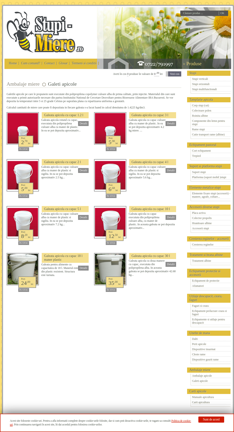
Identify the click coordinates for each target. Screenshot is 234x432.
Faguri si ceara (200, 305)
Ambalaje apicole (202, 375)
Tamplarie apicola (201, 99)
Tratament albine (201, 260)
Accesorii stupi (200, 228)
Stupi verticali (200, 78)
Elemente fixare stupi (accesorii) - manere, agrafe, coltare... (211, 195)
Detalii (83, 123)
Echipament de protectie (205, 280)
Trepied (196, 155)
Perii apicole (199, 344)
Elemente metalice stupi (205, 187)
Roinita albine (200, 115)
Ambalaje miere (200, 370)
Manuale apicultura (203, 397)
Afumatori (198, 285)
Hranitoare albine (202, 223)
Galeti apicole (200, 380)
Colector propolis (202, 218)
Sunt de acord (211, 419)
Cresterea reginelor (203, 244)
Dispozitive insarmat (203, 349)
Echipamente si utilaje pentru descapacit (208, 321)
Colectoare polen (201, 110)
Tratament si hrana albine (206, 255)
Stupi (192, 73)
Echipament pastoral (202, 145)
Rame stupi (198, 129)
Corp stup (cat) (200, 105)
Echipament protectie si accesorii (204, 273)
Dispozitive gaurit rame (205, 359)
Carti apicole (197, 391)
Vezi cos (174, 74)
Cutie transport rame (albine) (208, 134)
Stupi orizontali (200, 84)
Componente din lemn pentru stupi (208, 122)
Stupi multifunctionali (204, 89)
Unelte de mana (199, 333)
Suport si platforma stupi (205, 166)
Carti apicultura (201, 402)
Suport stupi (199, 172)
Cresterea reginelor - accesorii (209, 239)
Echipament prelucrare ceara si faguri (209, 312)
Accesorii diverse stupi (204, 207)
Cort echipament (201, 150)
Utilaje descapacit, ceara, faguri (205, 298)
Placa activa (199, 212)
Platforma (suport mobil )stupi (209, 177)
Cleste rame (198, 354)
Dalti (195, 338)
